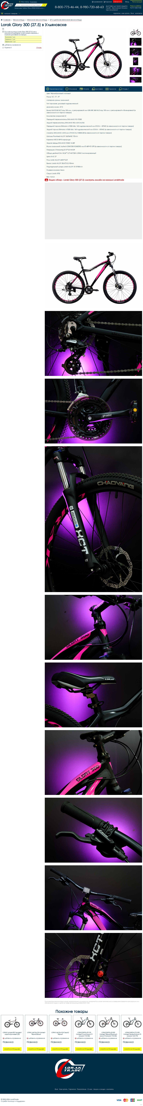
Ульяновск (33, 2)
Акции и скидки (99, 1089)
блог (132, 13)
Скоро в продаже (12, 1049)
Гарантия (116, 13)
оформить (117, 2)
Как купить (126, 13)
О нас (89, 1089)
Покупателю (81, 1089)
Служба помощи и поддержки (13, 1101)
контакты (138, 13)
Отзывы (38, 47)
